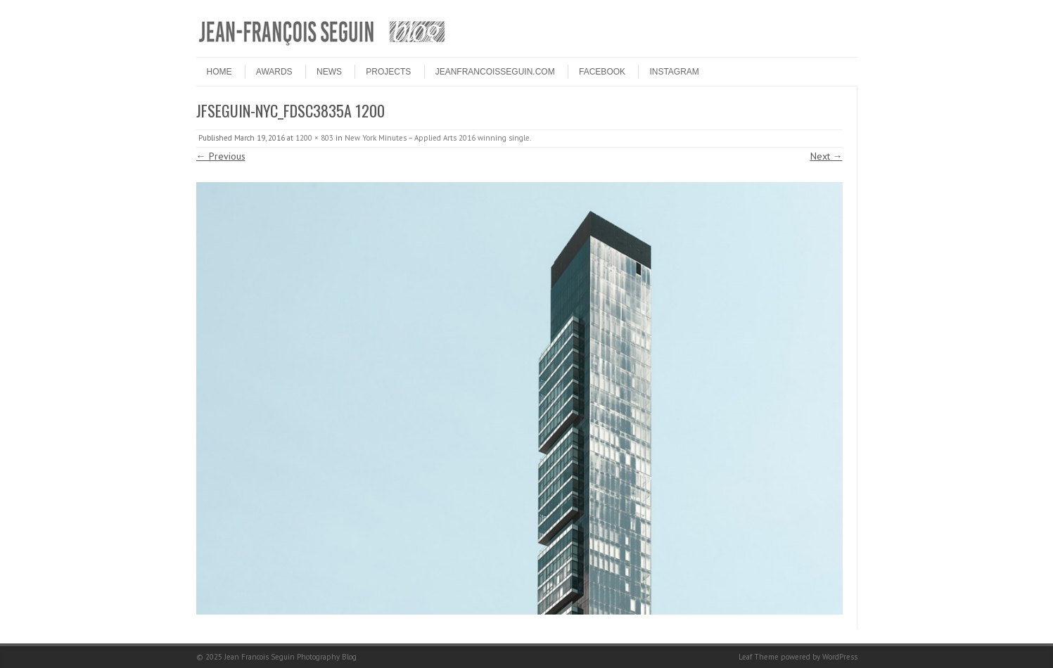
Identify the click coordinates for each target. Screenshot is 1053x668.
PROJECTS (388, 72)
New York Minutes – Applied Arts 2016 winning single (437, 138)
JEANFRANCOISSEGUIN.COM (495, 72)
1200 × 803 (314, 138)
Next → (826, 156)
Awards (274, 72)
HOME (219, 72)
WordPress (839, 657)
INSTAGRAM (673, 72)
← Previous (220, 156)
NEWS (329, 72)
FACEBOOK (602, 72)
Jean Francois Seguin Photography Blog (290, 657)
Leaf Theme (759, 657)
